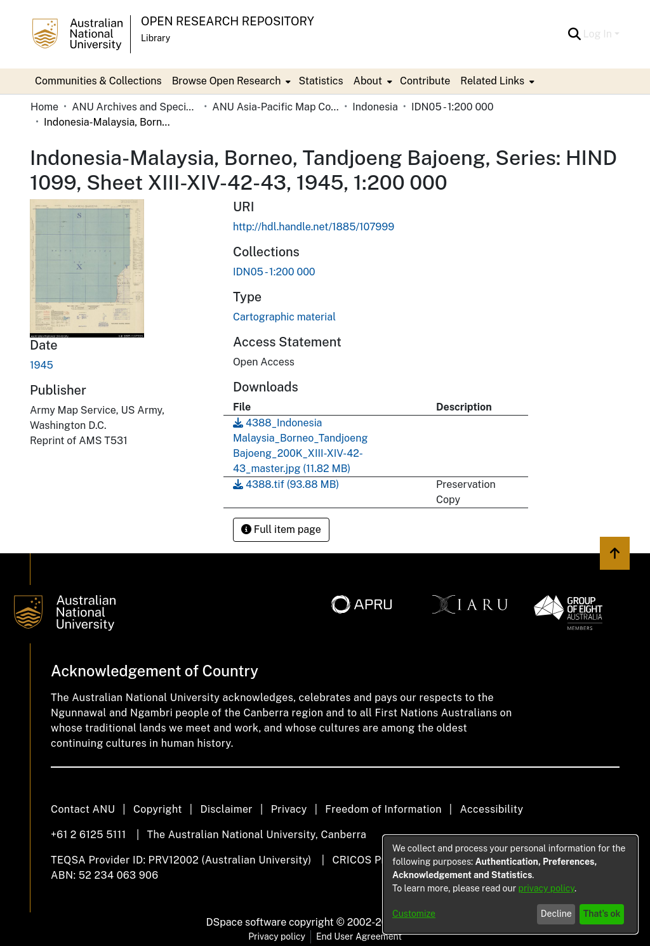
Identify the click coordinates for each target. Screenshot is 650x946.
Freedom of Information (383, 809)
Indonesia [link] (375, 107)
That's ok (602, 914)
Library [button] (155, 38)
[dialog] (510, 884)
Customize (413, 914)
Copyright (157, 809)
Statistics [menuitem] (320, 81)
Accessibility (491, 809)
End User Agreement (359, 936)
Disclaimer (226, 809)
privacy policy (546, 888)
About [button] (368, 81)
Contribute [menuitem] (425, 81)
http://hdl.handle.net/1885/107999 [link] (313, 227)
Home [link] (44, 107)
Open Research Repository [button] (227, 21)
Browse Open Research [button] (226, 81)
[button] (575, 34)
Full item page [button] (281, 529)
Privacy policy (276, 936)
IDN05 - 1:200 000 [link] (452, 107)
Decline (556, 914)
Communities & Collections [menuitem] (98, 81)
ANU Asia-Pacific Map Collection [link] (275, 107)
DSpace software (246, 922)
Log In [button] (598, 34)
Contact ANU (83, 809)
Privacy (289, 809)
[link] (274, 272)
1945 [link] (41, 365)
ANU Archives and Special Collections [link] (135, 107)
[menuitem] (230, 81)
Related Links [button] (492, 81)
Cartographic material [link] (284, 317)
